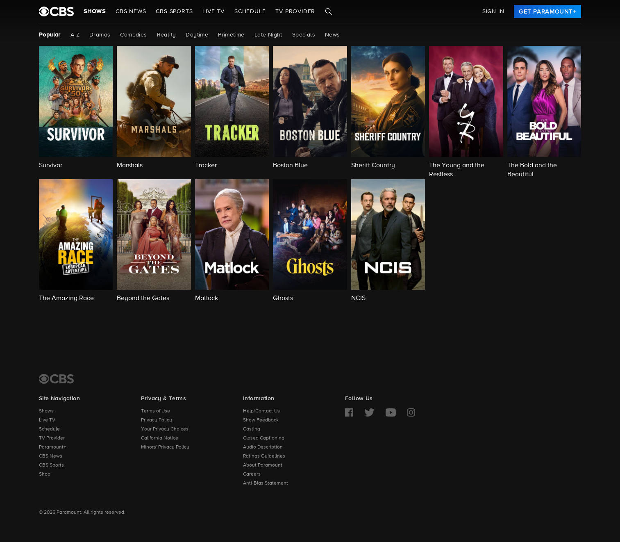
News (332, 35)
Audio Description (263, 447)
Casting (251, 429)
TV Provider (295, 11)
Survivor (50, 165)
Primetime (231, 35)
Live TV (47, 420)
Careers (252, 474)
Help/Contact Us (261, 411)
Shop (44, 474)
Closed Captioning (263, 438)
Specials (303, 35)
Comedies (133, 35)
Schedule (250, 11)
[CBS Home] (56, 379)
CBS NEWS (131, 11)
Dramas (99, 35)
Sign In (493, 11)
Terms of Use (155, 411)
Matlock (206, 298)
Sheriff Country (373, 165)
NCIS (358, 298)
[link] (547, 11)
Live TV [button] (213, 11)
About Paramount (262, 465)
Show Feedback (261, 420)
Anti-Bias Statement (265, 483)
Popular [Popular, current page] (50, 35)
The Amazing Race (66, 298)
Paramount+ (52, 447)
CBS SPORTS (174, 11)
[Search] (328, 11)
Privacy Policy (156, 420)
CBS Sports (51, 465)
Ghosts (283, 298)
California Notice (159, 438)
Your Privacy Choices (164, 429)
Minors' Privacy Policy (165, 447)
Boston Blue (290, 165)
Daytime (197, 35)
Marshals (130, 165)
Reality (166, 35)
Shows (95, 11)
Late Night (268, 35)
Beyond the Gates (143, 298)
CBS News (50, 456)
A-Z (74, 35)
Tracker (206, 165)
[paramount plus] (56, 11)
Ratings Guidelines (264, 456)
